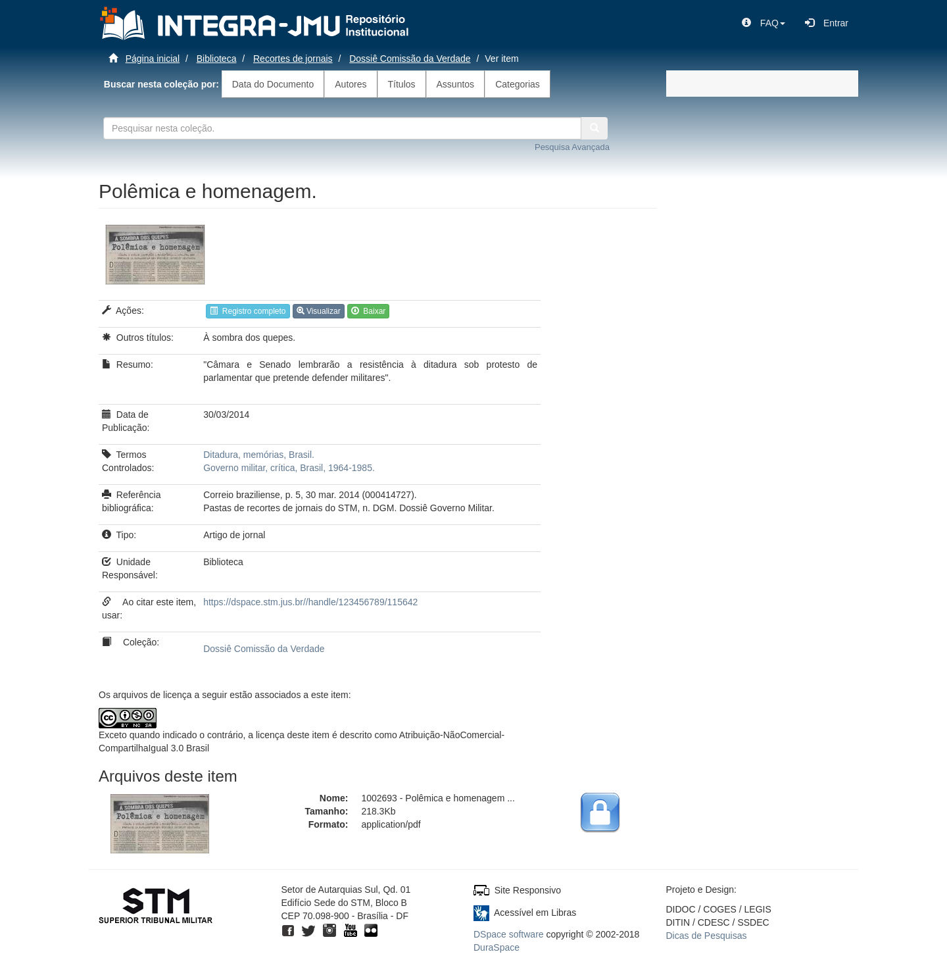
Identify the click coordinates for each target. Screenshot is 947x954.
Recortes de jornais (293, 58)
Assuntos (456, 84)
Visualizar (319, 311)
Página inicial (153, 58)
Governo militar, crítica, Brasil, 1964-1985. (289, 468)
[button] (763, 23)
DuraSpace (497, 947)
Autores (350, 84)
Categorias (517, 84)
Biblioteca (217, 58)
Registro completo (247, 311)
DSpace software (509, 934)
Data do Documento (273, 84)
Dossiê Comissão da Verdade (409, 58)
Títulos (402, 84)
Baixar (368, 311)
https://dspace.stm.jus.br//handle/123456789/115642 (310, 602)
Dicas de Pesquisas (706, 935)
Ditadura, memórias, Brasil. (258, 454)
